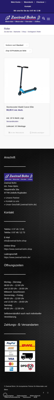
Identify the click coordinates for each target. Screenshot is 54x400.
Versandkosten (12, 121)
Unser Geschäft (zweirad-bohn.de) (21, 204)
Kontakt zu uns (12, 201)
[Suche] (42, 19)
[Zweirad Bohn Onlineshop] (22, 19)
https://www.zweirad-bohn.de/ (17, 257)
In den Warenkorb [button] (16, 133)
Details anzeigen (37, 133)
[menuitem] (16, 2)
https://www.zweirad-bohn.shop (18, 249)
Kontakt (27, 6)
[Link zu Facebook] (43, 393)
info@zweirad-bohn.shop (15, 241)
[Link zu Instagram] (48, 393)
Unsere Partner (12, 198)
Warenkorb (28, 2)
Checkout (40, 2)
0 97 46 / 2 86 (18, 229)
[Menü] (48, 18)
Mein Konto (15, 2)
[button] (5, 395)
